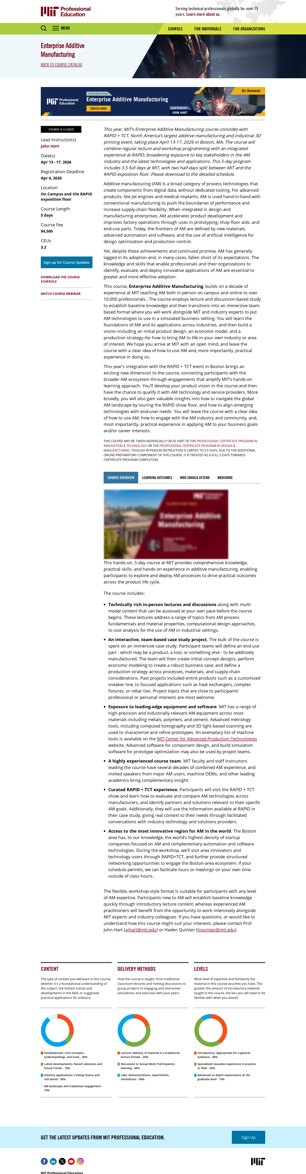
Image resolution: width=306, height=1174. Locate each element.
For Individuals (207, 28)
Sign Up (248, 1137)
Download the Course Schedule (60, 279)
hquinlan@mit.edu (216, 929)
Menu (65, 28)
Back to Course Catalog (61, 64)
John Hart (50, 146)
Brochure (225, 477)
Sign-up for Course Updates (67, 262)
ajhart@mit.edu (141, 929)
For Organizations (249, 28)
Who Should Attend (195, 477)
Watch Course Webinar (61, 294)
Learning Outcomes (157, 477)
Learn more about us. (203, 14)
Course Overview (121, 477)
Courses (175, 28)
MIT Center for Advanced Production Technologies (207, 739)
